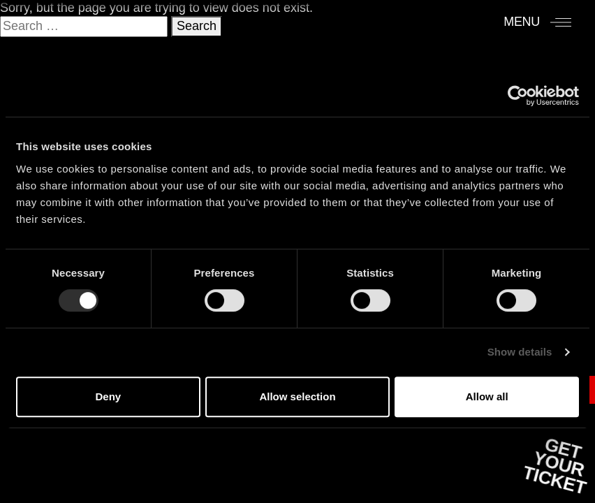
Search (196, 26)
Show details (519, 352)
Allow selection (297, 396)
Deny (108, 396)
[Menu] (537, 22)
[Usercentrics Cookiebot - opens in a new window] (518, 95)
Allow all (487, 396)
